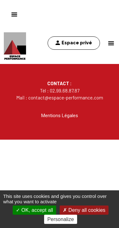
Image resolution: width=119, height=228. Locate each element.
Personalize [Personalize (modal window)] (60, 219)
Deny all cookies (84, 210)
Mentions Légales (59, 115)
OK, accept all (34, 210)
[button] (111, 43)
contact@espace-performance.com (65, 97)
